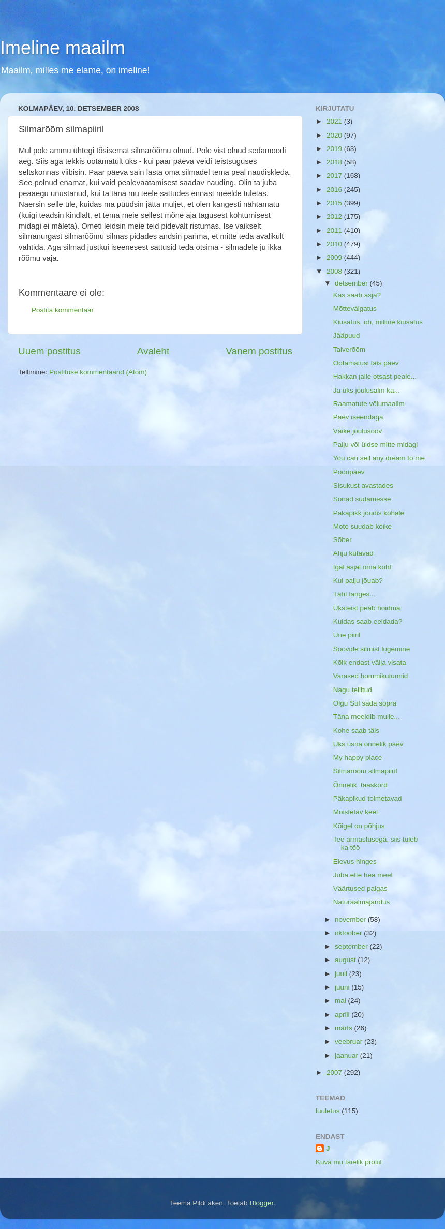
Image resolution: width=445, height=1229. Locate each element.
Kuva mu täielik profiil (349, 1162)
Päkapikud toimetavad (367, 798)
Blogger (261, 1203)
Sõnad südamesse (362, 499)
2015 (335, 203)
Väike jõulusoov (357, 431)
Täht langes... (354, 594)
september (352, 946)
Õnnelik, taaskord (360, 785)
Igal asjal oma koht (362, 567)
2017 (335, 175)
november (351, 919)
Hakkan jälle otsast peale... (375, 376)
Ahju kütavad (353, 553)
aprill (343, 1014)
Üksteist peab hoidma (366, 608)
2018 (335, 162)
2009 (335, 257)
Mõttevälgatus (355, 308)
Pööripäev (349, 472)
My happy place (357, 757)
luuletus (328, 1111)
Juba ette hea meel (363, 875)
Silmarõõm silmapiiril (365, 771)
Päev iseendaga (358, 417)
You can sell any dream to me (379, 458)
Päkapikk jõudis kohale (368, 513)
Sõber (342, 540)
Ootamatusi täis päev (366, 363)
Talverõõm (349, 349)
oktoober (349, 933)
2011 (335, 230)
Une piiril (347, 635)
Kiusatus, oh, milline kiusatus (378, 322)
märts (344, 1028)
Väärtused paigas (360, 888)
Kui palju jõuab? (358, 580)
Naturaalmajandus (361, 902)
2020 (335, 135)
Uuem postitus (49, 351)
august (346, 960)
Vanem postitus (259, 351)
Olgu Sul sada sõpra (364, 703)
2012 (335, 216)
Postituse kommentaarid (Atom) (98, 372)
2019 (335, 149)
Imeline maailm (62, 47)
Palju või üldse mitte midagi (375, 444)
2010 (335, 244)
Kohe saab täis (356, 731)
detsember (352, 283)
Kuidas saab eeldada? (368, 621)
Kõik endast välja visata (369, 662)
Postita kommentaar (63, 310)
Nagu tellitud (352, 690)
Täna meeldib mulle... (366, 717)
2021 (335, 121)
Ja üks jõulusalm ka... (366, 390)
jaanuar (347, 1055)
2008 (335, 271)
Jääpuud (346, 335)
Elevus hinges (355, 861)
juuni (343, 987)
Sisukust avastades (363, 485)
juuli (342, 974)
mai (341, 1001)
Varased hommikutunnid (370, 676)
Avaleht (153, 351)
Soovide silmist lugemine (371, 649)
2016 (335, 189)
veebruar (349, 1041)
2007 (335, 1072)
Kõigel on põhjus (359, 826)
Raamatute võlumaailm (369, 404)
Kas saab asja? (357, 295)
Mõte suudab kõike (362, 526)
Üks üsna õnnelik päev (368, 744)
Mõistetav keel (355, 812)
